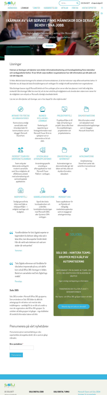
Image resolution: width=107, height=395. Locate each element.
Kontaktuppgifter (89, 8)
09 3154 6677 (85, 3)
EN (102, 13)
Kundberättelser (50, 8)
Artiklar (64, 8)
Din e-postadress (16, 344)
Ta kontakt (49, 46)
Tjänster (36, 8)
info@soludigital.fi (97, 3)
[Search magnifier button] (77, 3)
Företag (75, 8)
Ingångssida (12, 8)
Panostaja (18, 281)
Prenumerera (16, 355)
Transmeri (18, 250)
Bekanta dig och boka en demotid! (74, 306)
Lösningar (25, 8)
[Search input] (68, 3)
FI (102, 8)
